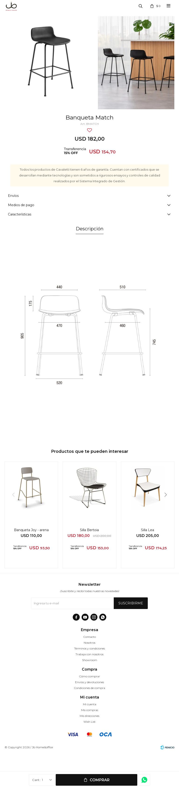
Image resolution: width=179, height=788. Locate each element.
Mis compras (89, 710)
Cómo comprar (89, 676)
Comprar (100, 780)
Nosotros (89, 642)
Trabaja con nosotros (89, 654)
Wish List (89, 721)
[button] (167, 504)
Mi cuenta (89, 704)
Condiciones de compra (89, 688)
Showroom (89, 660)
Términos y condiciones (89, 648)
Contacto (89, 637)
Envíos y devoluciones (89, 682)
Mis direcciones (89, 716)
